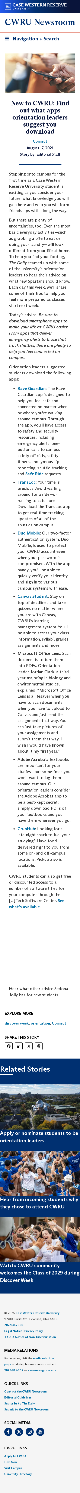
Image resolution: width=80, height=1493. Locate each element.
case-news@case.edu (42, 1370)
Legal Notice (13, 1331)
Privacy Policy (33, 1331)
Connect (59, 1023)
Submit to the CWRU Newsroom (26, 1409)
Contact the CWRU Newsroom (25, 1391)
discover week (17, 1023)
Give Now (10, 1462)
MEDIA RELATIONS (21, 1350)
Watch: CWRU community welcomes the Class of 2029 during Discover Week (40, 1272)
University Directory (18, 1474)
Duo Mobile (28, 533)
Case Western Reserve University (38, 1313)
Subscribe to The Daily (19, 1403)
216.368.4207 (13, 1370)
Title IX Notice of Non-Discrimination (30, 1337)
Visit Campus (13, 1468)
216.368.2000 (13, 1325)
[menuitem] (40, 1391)
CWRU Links (15, 1448)
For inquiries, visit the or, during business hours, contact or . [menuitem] (30, 1364)
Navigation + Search (30, 39)
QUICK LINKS (16, 1384)
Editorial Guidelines (17, 1397)
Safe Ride (34, 473)
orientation (40, 1023)
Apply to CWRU (15, 1456)
